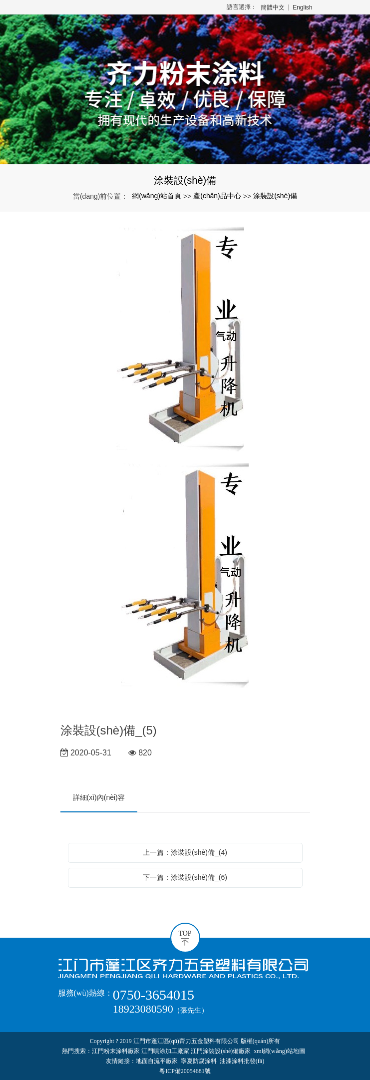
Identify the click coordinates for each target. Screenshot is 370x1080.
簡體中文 (273, 7)
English (302, 7)
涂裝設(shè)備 (275, 196)
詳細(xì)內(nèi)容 (99, 797)
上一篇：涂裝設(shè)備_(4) (185, 852)
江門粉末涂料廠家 (116, 1051)
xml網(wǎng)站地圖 (279, 1051)
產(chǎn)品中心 (217, 196)
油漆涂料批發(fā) (242, 1061)
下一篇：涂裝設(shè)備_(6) (185, 877)
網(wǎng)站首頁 (156, 196)
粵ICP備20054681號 (185, 1071)
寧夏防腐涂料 (199, 1061)
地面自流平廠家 (157, 1061)
